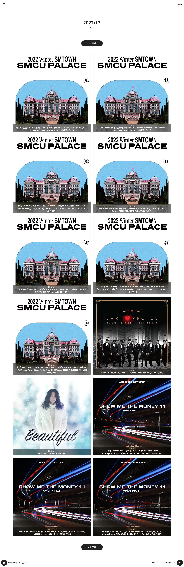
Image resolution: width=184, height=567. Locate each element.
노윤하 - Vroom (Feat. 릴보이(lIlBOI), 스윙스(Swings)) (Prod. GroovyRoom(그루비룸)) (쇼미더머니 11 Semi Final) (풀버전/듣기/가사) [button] (132, 416)
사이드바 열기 (4, 4)
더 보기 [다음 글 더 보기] (93, 547)
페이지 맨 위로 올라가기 (179, 562)
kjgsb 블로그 (4, 562)
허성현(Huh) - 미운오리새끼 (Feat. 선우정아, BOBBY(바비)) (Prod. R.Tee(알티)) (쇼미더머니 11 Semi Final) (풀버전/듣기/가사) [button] (52, 497)
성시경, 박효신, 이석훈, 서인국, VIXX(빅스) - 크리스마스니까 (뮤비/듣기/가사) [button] (132, 336)
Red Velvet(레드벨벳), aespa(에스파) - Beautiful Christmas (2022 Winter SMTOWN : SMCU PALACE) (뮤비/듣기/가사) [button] (132, 93)
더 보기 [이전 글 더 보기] (93, 43)
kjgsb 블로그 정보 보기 (179, 4)
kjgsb (92, 27)
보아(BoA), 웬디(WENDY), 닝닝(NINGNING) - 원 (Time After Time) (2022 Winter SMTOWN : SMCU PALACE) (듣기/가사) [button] (52, 255)
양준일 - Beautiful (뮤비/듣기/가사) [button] (52, 416)
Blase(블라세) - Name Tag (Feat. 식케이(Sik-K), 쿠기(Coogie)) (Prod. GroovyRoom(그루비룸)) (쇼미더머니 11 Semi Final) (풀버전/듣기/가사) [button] (132, 497)
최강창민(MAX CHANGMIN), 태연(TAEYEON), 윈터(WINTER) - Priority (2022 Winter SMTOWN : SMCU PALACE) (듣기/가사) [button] (132, 174)
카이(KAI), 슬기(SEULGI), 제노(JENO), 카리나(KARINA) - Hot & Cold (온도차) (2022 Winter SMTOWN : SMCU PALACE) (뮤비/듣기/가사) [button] (52, 93)
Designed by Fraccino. (167, 562)
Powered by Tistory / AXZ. (18, 563)
